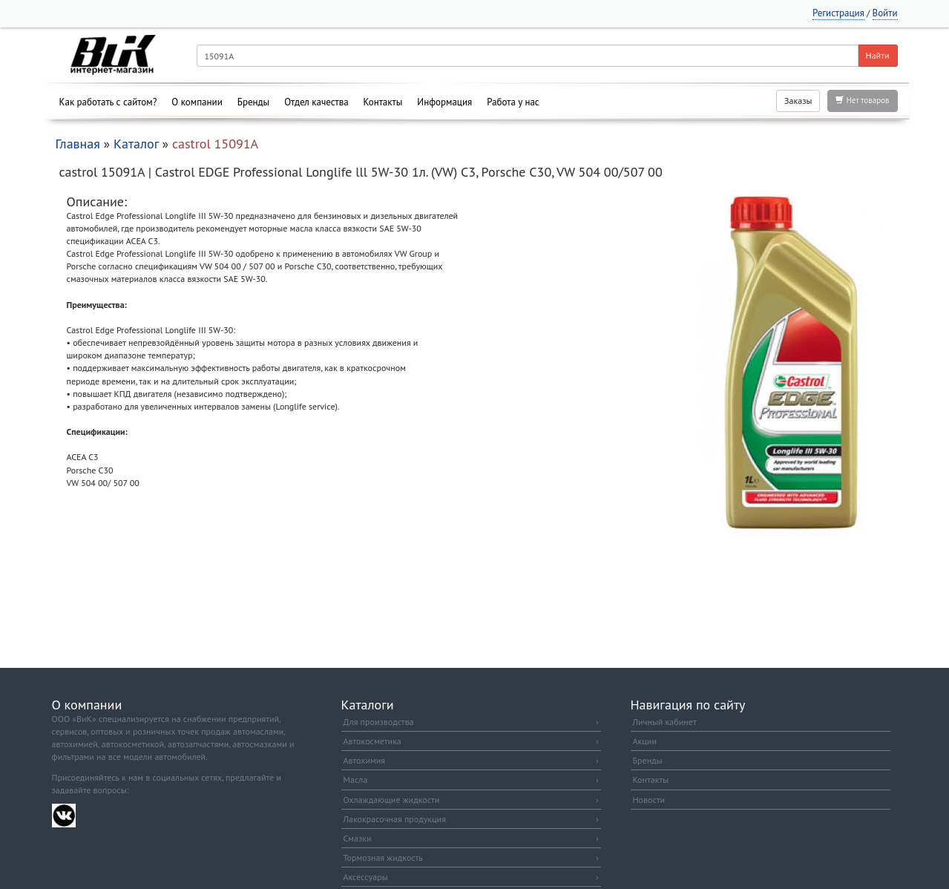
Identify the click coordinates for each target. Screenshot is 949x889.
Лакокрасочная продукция (471, 819)
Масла (471, 779)
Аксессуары (471, 876)
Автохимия (471, 760)
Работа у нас (513, 102)
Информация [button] (444, 102)
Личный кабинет (665, 721)
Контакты (383, 102)
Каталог (136, 143)
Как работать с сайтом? (108, 102)
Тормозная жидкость (471, 857)
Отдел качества (316, 102)
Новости (649, 799)
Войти (885, 13)
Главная (78, 143)
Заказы (798, 100)
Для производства (471, 721)
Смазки (471, 838)
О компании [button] (196, 102)
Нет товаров (862, 100)
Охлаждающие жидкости (471, 799)
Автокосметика (471, 741)
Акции (645, 741)
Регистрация (838, 13)
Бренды (253, 102)
